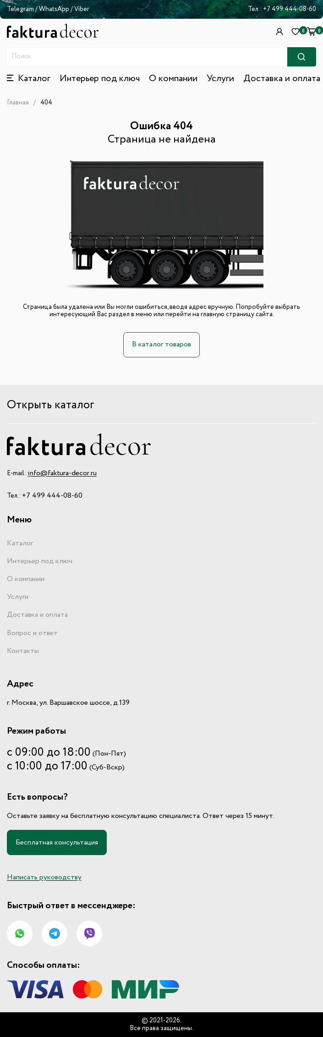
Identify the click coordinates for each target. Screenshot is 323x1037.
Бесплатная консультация (57, 842)
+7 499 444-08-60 (289, 9)
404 (46, 102)
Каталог (20, 543)
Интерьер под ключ (100, 78)
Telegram (20, 9)
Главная (18, 102)
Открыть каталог (50, 405)
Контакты (23, 651)
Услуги (220, 78)
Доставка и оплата (281, 78)
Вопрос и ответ (32, 633)
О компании (173, 78)
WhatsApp (55, 9)
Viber (81, 9)
